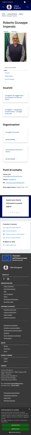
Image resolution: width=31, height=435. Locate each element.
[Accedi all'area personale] (24, 2)
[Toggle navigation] (3, 7)
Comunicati (7, 349)
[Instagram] (8, 279)
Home (3, 14)
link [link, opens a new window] (7, 422)
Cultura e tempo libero (10, 312)
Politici (21, 14)
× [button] (29, 409)
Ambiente (6, 333)
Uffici (5, 292)
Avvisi (5, 351)
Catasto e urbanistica (9, 318)
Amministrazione (12, 14)
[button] (15, 432)
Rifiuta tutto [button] (15, 429)
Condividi (6, 32)
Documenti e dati (8, 302)
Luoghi (5, 359)
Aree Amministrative (9, 289)
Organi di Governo (9, 286)
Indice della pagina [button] (10, 67)
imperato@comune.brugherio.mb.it (12, 176)
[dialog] (15, 421)
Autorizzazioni (8, 338)
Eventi (5, 361)
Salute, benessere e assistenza (12, 336)
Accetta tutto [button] (15, 425)
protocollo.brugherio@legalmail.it (15, 183)
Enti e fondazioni (8, 294)
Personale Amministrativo (11, 299)
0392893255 (12, 179)
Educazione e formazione (10, 325)
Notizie (6, 346)
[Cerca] (28, 7)
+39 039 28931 (15, 385)
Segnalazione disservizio (10, 395)
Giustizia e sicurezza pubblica (12, 328)
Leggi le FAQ (7, 398)
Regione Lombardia (7, 2)
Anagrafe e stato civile (10, 310)
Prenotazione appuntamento (12, 393)
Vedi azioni (15, 32)
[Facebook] (4, 279)
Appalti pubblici (8, 315)
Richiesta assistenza (9, 401)
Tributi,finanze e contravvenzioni (13, 330)
